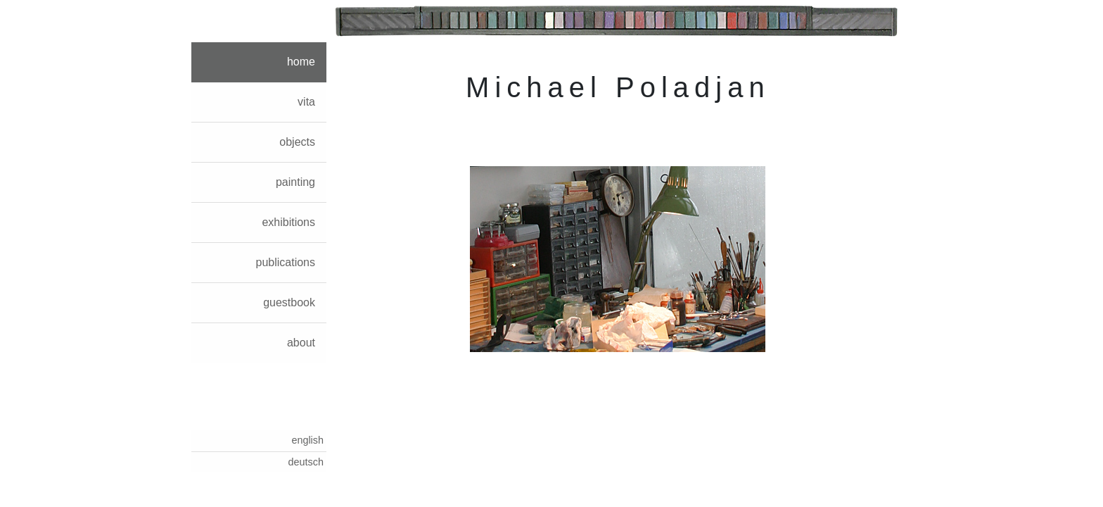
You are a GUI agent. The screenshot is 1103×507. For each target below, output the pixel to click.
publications (286, 262)
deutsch (306, 462)
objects (297, 142)
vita (306, 102)
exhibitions (288, 222)
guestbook (289, 302)
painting (295, 182)
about (301, 343)
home (301, 62)
